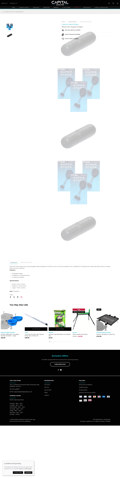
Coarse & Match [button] (24, 7)
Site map (32, 419)
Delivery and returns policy (87, 392)
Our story (47, 384)
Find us (46, 387)
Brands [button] (56, 7)
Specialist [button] (36, 7)
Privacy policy (83, 390)
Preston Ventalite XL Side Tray (106, 334)
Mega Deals (87, 7)
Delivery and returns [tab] (26, 262)
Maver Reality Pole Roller (80, 334)
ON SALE (76, 7)
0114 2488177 (16, 389)
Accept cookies (18, 472)
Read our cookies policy (25, 468)
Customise (28, 472)
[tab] (49, 341)
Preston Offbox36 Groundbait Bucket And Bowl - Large (10, 335)
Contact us (13, 3)
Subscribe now (60, 364)
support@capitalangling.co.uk (23, 391)
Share (11, 295)
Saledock (28, 421)
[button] (113, 3)
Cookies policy (83, 387)
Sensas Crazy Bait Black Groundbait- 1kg (60, 335)
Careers (46, 395)
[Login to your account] (109, 3)
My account (47, 390)
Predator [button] (46, 7)
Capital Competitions (101, 7)
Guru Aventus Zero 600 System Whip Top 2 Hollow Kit (34, 335)
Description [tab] (13, 262)
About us (4, 3)
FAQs (45, 392)
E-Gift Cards (66, 7)
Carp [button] (13, 7)
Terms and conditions (85, 384)
